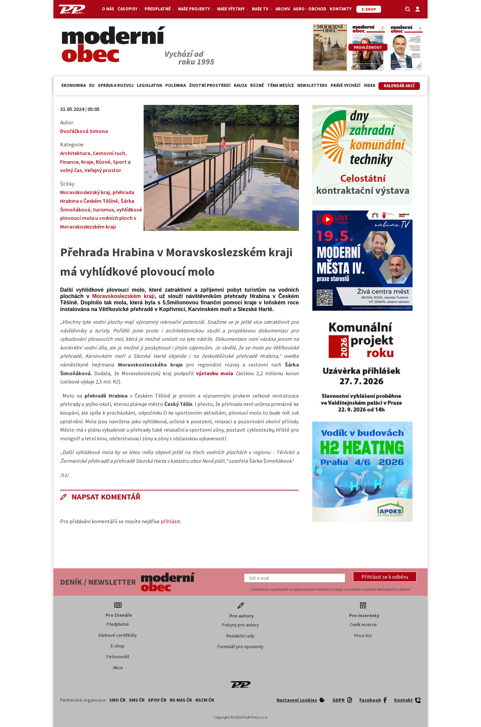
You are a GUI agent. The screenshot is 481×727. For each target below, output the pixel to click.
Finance (69, 161)
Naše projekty (196, 9)
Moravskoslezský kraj (85, 192)
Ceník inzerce (363, 624)
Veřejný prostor (103, 170)
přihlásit (170, 521)
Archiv (283, 9)
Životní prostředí (209, 85)
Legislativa (149, 85)
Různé (257, 85)
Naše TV (262, 9)
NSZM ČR (204, 700)
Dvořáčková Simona (84, 131)
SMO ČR (117, 700)
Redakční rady (240, 636)
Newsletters (312, 85)
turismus (103, 209)
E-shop (118, 646)
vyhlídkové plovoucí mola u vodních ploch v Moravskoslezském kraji (101, 218)
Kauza (240, 85)
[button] (385, 577)
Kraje (87, 161)
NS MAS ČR (181, 700)
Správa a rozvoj (116, 85)
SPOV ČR (157, 700)
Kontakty (340, 9)
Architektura (75, 153)
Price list (363, 635)
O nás (108, 9)
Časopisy (129, 9)
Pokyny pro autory (240, 625)
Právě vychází (345, 85)
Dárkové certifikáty (118, 635)
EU (92, 85)
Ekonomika (73, 85)
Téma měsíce (280, 85)
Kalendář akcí (399, 86)
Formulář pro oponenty (240, 646)
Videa (369, 85)
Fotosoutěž (118, 656)
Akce (118, 668)
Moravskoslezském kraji (123, 296)
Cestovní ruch (109, 153)
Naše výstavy (233, 9)
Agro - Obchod (309, 9)
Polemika (175, 85)
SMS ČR (137, 700)
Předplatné (160, 9)
